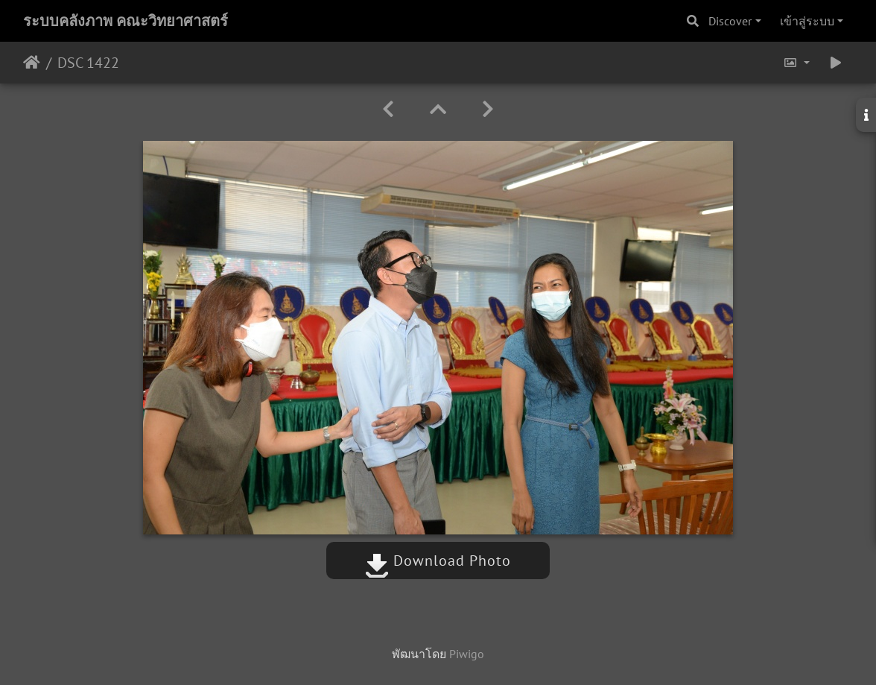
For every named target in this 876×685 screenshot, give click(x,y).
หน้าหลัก (31, 62)
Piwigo (466, 653)
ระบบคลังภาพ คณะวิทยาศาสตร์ (125, 21)
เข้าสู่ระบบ (807, 20)
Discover (730, 20)
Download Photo (438, 560)
